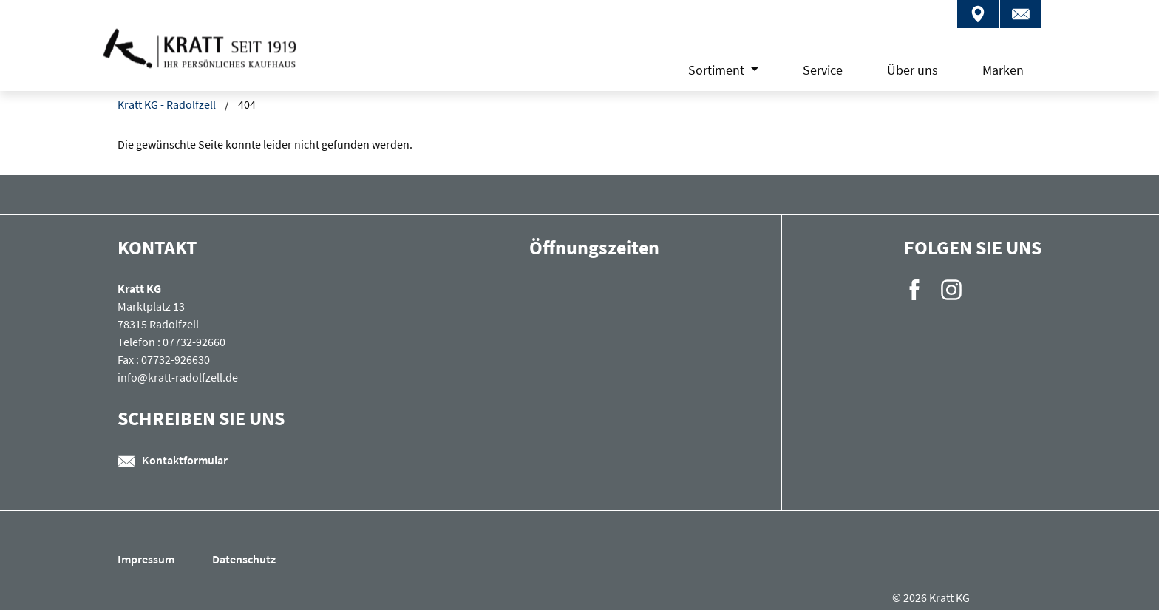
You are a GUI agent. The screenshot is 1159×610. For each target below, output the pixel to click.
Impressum (147, 559)
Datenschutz (244, 559)
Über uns (912, 69)
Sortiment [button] (717, 69)
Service (823, 69)
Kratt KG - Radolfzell (167, 104)
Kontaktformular (173, 460)
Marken (1003, 69)
